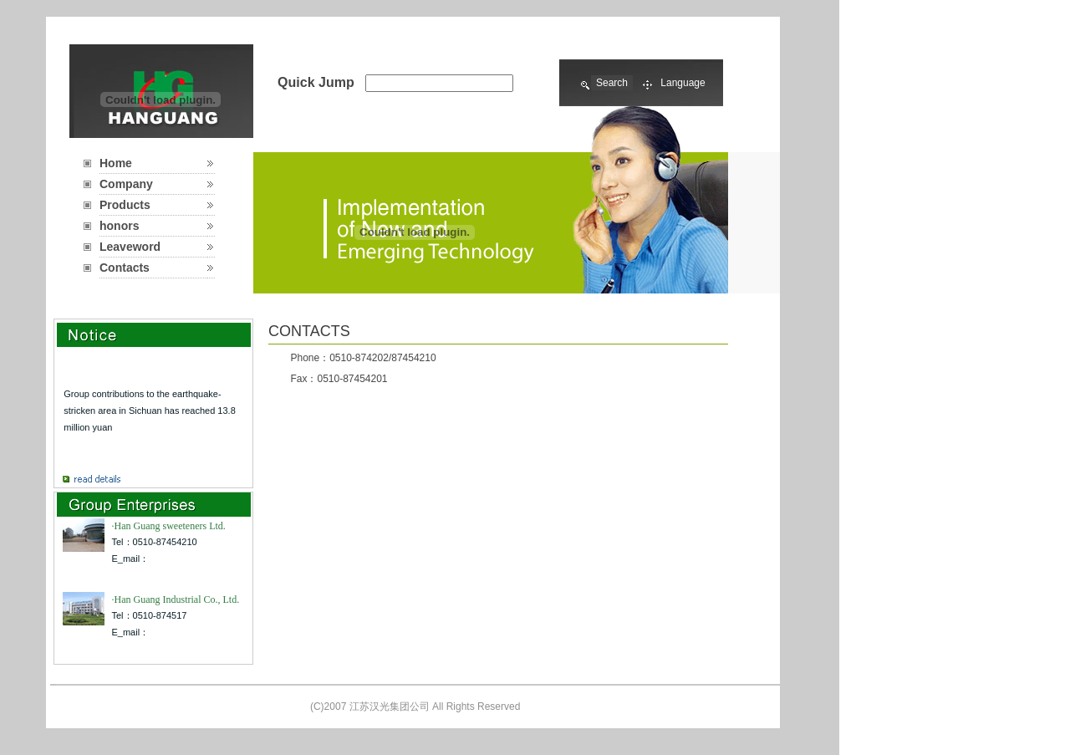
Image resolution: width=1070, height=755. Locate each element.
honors (119, 225)
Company (126, 184)
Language (682, 83)
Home (115, 163)
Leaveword (129, 246)
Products (124, 205)
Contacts (124, 267)
